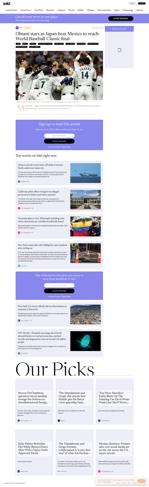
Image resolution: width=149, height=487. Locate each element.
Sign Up (142, 3)
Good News (25, 10)
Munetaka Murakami (21, 46)
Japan (18, 43)
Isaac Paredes (70, 43)
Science (139, 10)
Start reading (121, 18)
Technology (127, 10)
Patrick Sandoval (34, 46)
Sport (116, 10)
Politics (80, 10)
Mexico (25, 43)
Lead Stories (11, 10)
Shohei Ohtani (59, 43)
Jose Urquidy (81, 43)
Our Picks (38, 10)
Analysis (61, 10)
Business (50, 10)
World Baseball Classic (45, 43)
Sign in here (66, 147)
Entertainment (104, 10)
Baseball (33, 43)
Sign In (132, 3)
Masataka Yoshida (92, 43)
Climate (90, 10)
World (71, 10)
